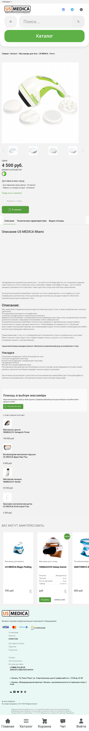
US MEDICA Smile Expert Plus (44, 507)
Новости (12, 638)
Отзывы (12, 660)
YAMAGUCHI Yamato (44, 482)
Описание (9, 223)
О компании (13, 634)
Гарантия (12, 649)
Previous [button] (3, 153)
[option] (13, 153)
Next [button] (83, 153)
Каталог (44, 38)
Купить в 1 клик (14, 203)
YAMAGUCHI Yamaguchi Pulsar (44, 433)
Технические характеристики (32, 223)
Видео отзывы (56, 223)
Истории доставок (16, 666)
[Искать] (78, 24)
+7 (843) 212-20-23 (17, 669)
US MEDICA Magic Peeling (18, 569)
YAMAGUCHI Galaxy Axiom (52, 569)
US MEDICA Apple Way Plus (44, 457)
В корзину (15, 211)
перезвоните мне (12, 408)
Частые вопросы (15, 663)
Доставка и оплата (16, 645)
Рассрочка (13, 652)
